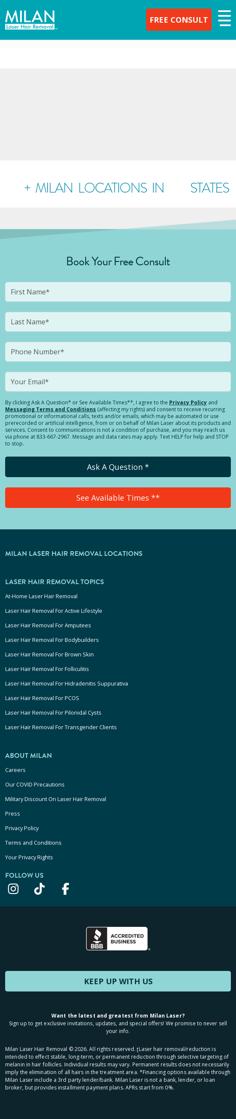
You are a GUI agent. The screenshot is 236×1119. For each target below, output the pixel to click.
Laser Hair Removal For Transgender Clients (61, 727)
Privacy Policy (188, 402)
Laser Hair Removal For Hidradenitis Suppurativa (66, 683)
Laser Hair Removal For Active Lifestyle (53, 610)
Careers (15, 770)
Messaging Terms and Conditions (50, 409)
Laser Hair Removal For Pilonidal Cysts (53, 712)
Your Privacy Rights (29, 857)
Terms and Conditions (33, 842)
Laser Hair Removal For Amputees (48, 625)
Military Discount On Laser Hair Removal (55, 799)
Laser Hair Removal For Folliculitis (47, 669)
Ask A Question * (118, 467)
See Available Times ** (118, 498)
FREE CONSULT (178, 20)
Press (12, 813)
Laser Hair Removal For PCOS (42, 698)
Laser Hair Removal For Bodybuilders (52, 640)
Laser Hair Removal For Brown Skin (49, 654)
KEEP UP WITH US (118, 981)
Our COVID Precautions (35, 784)
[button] (223, 18)
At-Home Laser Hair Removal (41, 596)
